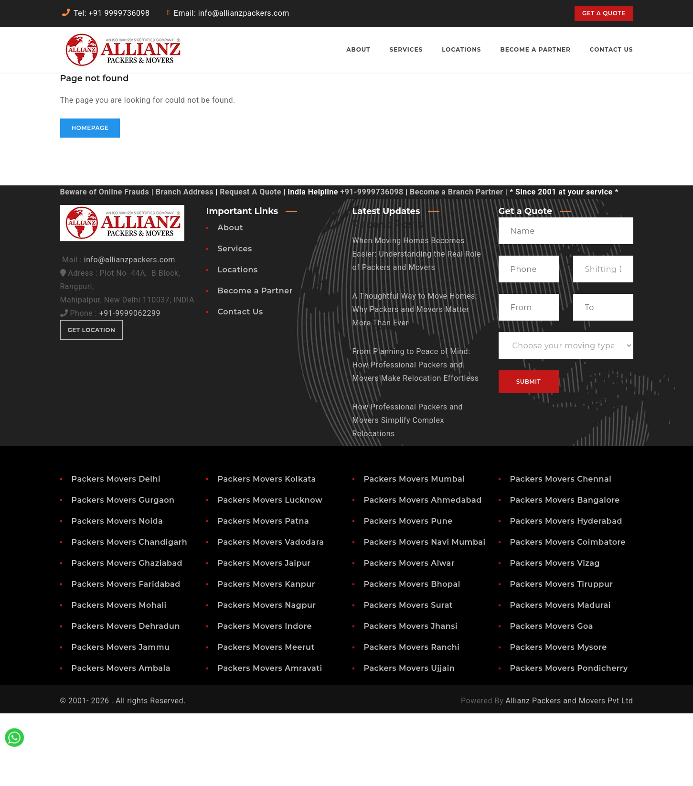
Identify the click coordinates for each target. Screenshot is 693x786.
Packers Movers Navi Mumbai (425, 614)
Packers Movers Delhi (116, 551)
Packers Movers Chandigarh (130, 614)
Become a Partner (255, 363)
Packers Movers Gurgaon (123, 572)
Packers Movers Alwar (409, 635)
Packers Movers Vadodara (271, 614)
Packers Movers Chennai (561, 551)
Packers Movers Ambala (121, 740)
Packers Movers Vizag (555, 635)
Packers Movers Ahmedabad (423, 572)
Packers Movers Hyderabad (566, 593)
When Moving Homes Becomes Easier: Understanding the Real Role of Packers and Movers (416, 327)
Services (235, 321)
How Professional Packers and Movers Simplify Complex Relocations (407, 493)
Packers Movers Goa (551, 698)
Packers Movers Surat (408, 677)
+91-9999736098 (371, 264)
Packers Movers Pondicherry (569, 740)
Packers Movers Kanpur (266, 656)
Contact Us (240, 384)
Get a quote (603, 13)
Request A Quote (250, 264)
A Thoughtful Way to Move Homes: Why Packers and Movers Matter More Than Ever (415, 382)
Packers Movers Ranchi (412, 719)
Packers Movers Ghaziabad (127, 635)
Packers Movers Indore (265, 698)
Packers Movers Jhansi (411, 698)
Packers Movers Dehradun (126, 698)
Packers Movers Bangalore (565, 572)
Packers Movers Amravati (270, 740)
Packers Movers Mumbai (414, 551)
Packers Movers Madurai (560, 677)
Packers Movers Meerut (266, 719)
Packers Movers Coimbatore (568, 614)
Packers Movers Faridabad (126, 656)
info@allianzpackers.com (129, 332)
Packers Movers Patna (263, 593)
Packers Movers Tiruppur (561, 656)
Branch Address (184, 264)
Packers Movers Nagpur (267, 677)
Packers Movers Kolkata (267, 551)
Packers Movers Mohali (119, 677)
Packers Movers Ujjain (409, 740)
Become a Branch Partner (456, 264)
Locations (238, 342)
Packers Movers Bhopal (412, 656)
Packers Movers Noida (117, 593)
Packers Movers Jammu (121, 719)
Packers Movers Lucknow (270, 572)
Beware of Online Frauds (104, 264)
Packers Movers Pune (408, 593)
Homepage (90, 200)
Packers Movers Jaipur (264, 635)
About (230, 300)
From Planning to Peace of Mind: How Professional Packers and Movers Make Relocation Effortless (415, 437)
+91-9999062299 (129, 385)
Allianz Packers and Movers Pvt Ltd (569, 773)
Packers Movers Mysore (558, 719)
